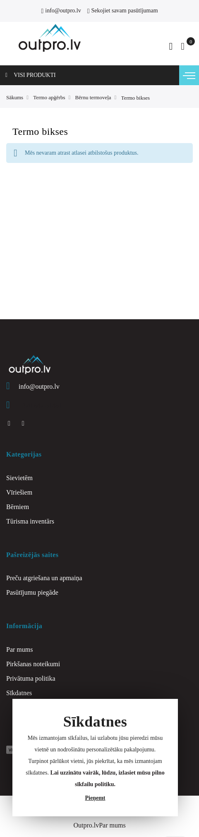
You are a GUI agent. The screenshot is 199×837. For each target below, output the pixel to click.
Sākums (14, 97)
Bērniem (17, 506)
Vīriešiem (19, 492)
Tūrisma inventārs (30, 521)
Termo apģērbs (49, 97)
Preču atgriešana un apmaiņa (44, 577)
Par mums (19, 649)
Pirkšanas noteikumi (33, 663)
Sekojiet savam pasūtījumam (122, 10)
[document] (95, 757)
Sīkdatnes (19, 692)
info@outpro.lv (61, 10)
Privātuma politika (30, 678)
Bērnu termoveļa (93, 97)
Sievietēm (19, 477)
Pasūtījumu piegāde (32, 592)
